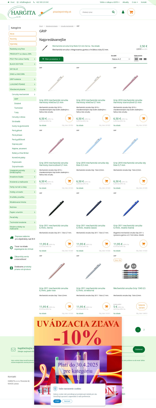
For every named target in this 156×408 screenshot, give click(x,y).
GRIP (16, 99)
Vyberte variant (141, 306)
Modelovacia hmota (18, 202)
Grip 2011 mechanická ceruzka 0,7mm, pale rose (53, 289)
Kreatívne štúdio (16, 177)
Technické (18, 108)
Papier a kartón (16, 212)
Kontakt (144, 2)
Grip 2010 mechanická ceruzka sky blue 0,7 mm (129, 163)
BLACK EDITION (16, 64)
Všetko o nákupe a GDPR (109, 2)
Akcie (12, 34)
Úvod (12, 2)
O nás (134, 2)
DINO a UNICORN (17, 74)
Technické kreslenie (18, 222)
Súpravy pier (17, 144)
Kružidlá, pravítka (17, 197)
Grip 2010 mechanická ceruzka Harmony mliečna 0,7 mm (90, 101)
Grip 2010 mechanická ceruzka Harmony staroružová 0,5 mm (127, 101)
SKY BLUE (14, 69)
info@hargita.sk (25, 2)
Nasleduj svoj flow (17, 49)
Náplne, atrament (19, 148)
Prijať (57, 401)
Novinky (13, 39)
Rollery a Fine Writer (20, 153)
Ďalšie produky (93, 321)
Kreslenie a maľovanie (19, 182)
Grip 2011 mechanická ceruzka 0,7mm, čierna (53, 226)
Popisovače (17, 162)
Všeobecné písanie (17, 89)
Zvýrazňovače (17, 166)
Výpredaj (13, 44)
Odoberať (139, 349)
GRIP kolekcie (15, 79)
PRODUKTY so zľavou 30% (20, 54)
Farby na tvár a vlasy (18, 187)
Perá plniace (17, 135)
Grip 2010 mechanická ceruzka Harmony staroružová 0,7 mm (53, 163)
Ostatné (17, 103)
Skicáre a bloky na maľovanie (17, 228)
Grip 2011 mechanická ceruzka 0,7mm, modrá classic (90, 226)
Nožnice (13, 207)
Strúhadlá (16, 121)
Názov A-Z (116, 59)
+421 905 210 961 (42, 2)
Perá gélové (17, 130)
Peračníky (14, 217)
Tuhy (16, 112)
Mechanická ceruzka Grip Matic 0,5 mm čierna (71, 46)
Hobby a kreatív (16, 192)
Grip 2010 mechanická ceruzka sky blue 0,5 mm (92, 163)
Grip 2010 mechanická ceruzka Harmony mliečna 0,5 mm (53, 101)
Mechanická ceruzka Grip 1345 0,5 (129, 288)
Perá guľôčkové (18, 139)
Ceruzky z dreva (18, 117)
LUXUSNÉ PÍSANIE (17, 84)
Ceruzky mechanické (20, 94)
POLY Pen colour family (19, 59)
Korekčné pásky (18, 157)
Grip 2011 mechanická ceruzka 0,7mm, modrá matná (127, 226)
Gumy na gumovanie (20, 126)
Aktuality (126, 2)
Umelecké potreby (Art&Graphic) (17, 171)
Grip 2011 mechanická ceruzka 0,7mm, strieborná (90, 289)
